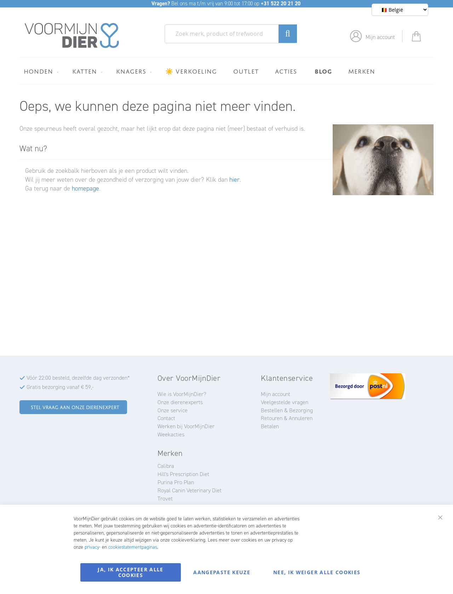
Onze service (172, 410)
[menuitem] (39, 71)
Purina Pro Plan (175, 482)
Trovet (165, 498)
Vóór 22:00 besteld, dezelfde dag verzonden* (78, 377)
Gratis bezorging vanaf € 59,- (60, 387)
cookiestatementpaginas (132, 547)
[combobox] (231, 33)
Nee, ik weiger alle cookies (316, 572)
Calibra (165, 466)
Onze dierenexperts (180, 402)
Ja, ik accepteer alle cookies (130, 572)
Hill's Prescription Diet (183, 474)
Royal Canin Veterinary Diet (189, 490)
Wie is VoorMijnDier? (181, 394)
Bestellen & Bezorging (287, 410)
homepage (85, 188)
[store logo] (72, 36)
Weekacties (170, 434)
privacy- (93, 547)
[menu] (226, 70)
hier (234, 179)
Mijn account (380, 37)
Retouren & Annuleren (286, 418)
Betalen (270, 426)
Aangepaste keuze (221, 572)
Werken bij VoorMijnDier (185, 426)
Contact (166, 418)
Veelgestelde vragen (284, 402)
